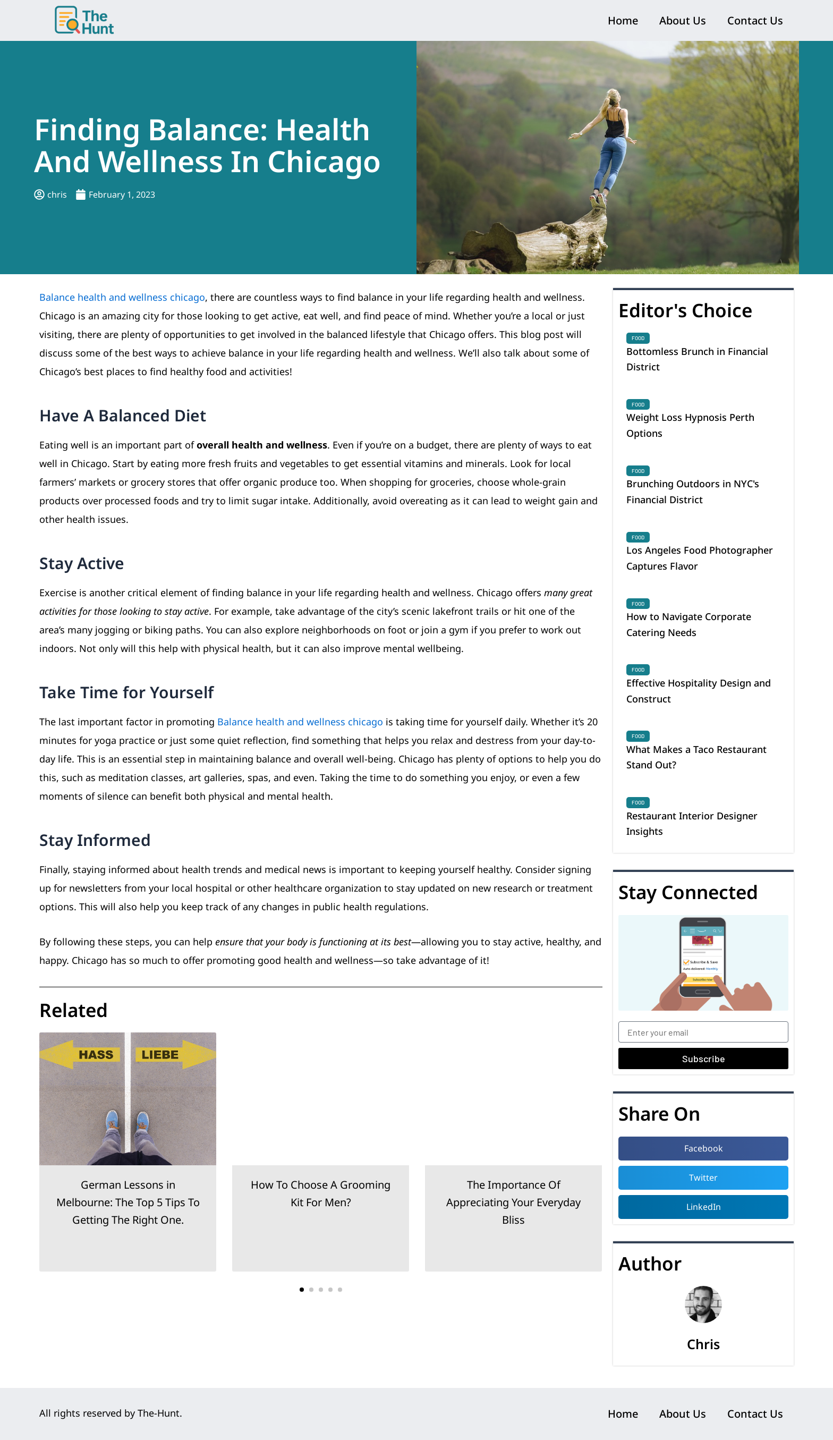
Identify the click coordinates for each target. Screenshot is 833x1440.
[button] (302, 1289)
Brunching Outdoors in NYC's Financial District (692, 491)
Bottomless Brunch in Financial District (697, 359)
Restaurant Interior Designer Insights (692, 823)
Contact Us (755, 20)
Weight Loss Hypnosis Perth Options (690, 425)
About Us (682, 20)
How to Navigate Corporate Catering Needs (688, 624)
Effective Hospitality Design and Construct (698, 690)
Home (623, 20)
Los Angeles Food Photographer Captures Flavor (699, 558)
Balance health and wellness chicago (122, 297)
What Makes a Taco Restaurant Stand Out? (696, 757)
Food (638, 338)
